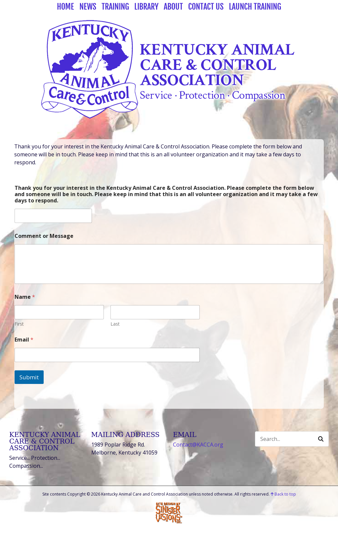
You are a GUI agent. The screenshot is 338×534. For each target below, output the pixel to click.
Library (146, 7)
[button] (320, 439)
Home (65, 7)
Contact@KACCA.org (198, 444)
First (19, 324)
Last (115, 324)
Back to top (283, 494)
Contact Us (206, 7)
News (87, 7)
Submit (29, 377)
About (173, 7)
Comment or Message (44, 236)
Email (24, 340)
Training (115, 7)
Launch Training (255, 7)
